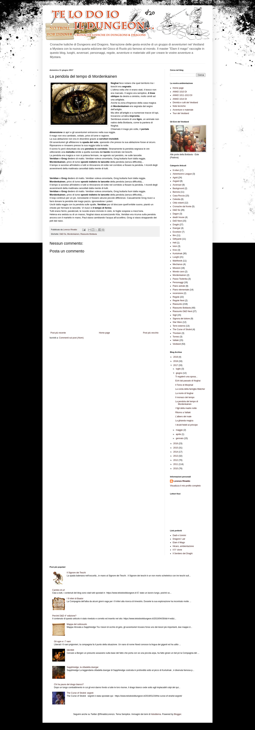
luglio (178, 369)
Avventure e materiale (183, 110)
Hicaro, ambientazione (183, 546)
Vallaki (176, 340)
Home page (104, 333)
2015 (176, 448)
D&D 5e (63, 234)
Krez (175, 250)
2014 (176, 452)
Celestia (176, 199)
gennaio (180, 438)
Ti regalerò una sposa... (186, 376)
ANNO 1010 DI (180, 91)
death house (178, 217)
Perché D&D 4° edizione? (64, 616)
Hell (174, 242)
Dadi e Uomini (179, 535)
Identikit (70, 650)
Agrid (175, 177)
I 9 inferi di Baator (75, 598)
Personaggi (178, 282)
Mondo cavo (178, 271)
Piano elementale (181, 289)
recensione (178, 293)
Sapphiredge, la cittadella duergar (82, 667)
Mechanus (177, 264)
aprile (179, 434)
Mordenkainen (73, 234)
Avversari (177, 185)
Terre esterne (179, 326)
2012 (176, 460)
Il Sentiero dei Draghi (182, 553)
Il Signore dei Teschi (76, 572)
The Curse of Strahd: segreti (80, 693)
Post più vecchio (150, 333)
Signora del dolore (181, 318)
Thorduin (177, 333)
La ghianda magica (184, 420)
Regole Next (178, 300)
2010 (176, 468)
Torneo (176, 336)
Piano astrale (179, 286)
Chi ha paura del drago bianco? (69, 684)
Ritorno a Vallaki (183, 412)
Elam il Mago (179, 542)
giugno (179, 373)
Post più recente (58, 333)
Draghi (176, 224)
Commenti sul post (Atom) (71, 338)
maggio (179, 430)
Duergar (176, 228)
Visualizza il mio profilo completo (185, 485)
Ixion (175, 246)
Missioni (176, 268)
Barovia (176, 192)
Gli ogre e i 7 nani (62, 641)
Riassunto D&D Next (182, 311)
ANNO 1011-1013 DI (182, 95)
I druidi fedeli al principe (186, 425)
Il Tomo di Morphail (184, 385)
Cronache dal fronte (182, 206)
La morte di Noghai (184, 393)
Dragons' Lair (179, 539)
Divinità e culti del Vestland (185, 102)
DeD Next (177, 221)
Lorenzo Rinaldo (182, 481)
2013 (176, 456)
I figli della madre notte (186, 408)
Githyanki (177, 239)
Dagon (176, 214)
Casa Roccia (179, 195)
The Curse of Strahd (182, 329)
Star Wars (177, 322)
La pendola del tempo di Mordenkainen (186, 402)
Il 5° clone (177, 550)
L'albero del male (183, 416)
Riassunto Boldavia (88, 234)
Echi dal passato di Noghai (187, 380)
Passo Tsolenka (180, 279)
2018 (176, 361)
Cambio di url (58, 590)
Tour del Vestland (181, 113)
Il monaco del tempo (184, 397)
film (174, 235)
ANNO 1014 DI (180, 99)
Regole (176, 297)
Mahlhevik (177, 261)
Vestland (177, 344)
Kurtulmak (177, 253)
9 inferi (176, 170)
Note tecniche (179, 106)
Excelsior (177, 232)
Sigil (175, 315)
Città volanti (178, 203)
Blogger (177, 714)
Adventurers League (182, 174)
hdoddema (156, 714)
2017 (176, 365)
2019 (176, 357)
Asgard (176, 181)
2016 (176, 443)
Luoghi (176, 257)
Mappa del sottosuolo (77, 624)
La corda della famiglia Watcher (190, 389)
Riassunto (177, 304)
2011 (176, 464)
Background (178, 188)
